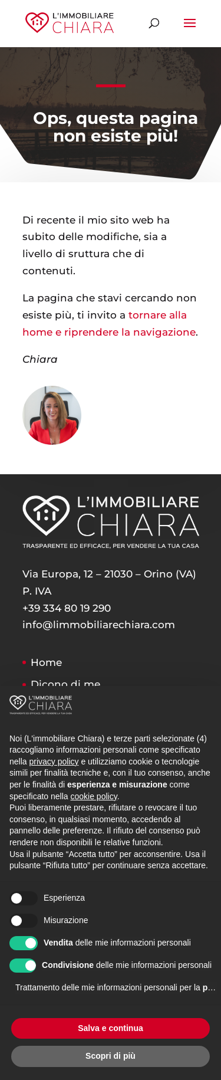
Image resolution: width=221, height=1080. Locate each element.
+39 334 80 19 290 (66, 608)
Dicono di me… (69, 684)
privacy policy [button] (53, 761)
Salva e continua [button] (110, 1028)
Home (46, 662)
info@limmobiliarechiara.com (98, 625)
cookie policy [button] (94, 796)
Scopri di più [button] (110, 1056)
